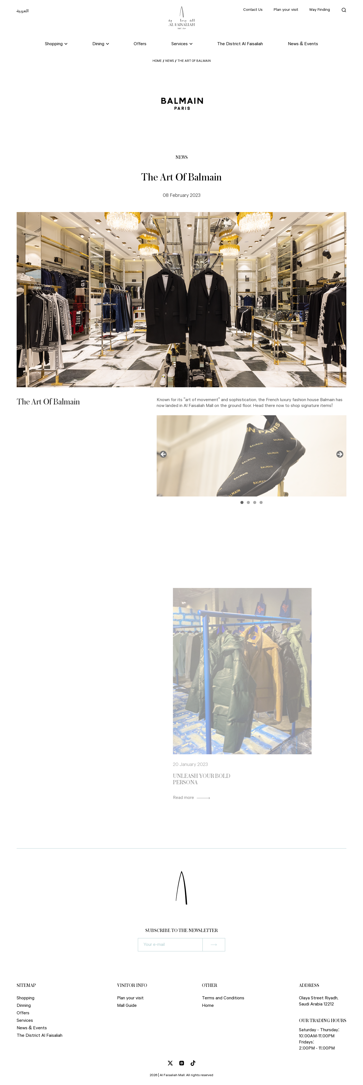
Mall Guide (127, 1006)
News (169, 60)
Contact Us (253, 10)
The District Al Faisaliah (240, 44)
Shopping (25, 998)
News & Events (303, 44)
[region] (251, 455)
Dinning (24, 1006)
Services (25, 1020)
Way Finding (319, 10)
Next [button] (339, 454)
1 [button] (241, 502)
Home (157, 60)
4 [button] (261, 502)
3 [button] (254, 502)
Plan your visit (286, 10)
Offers (140, 44)
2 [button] (248, 502)
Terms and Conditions (223, 998)
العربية (23, 10)
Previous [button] (163, 454)
